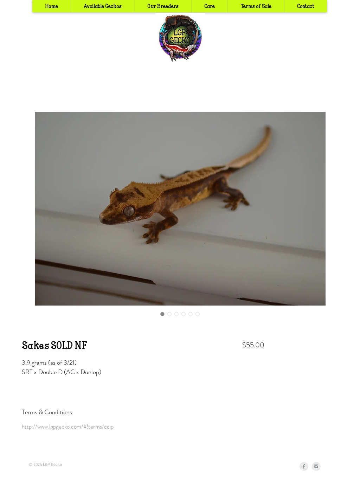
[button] (162, 6)
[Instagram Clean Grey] (316, 466)
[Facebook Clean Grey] (304, 466)
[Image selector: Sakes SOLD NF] (162, 313)
